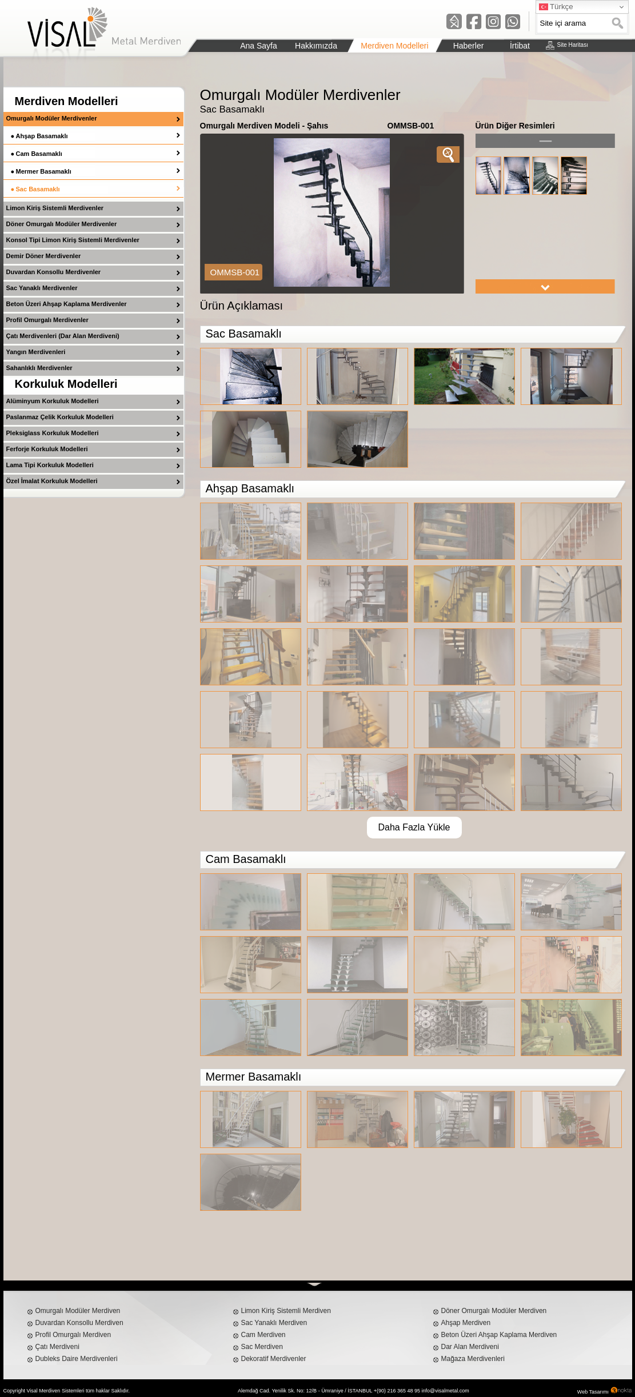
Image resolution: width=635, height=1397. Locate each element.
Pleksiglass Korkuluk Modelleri (52, 432)
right (545, 286)
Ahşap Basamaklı (42, 136)
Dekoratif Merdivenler (273, 1359)
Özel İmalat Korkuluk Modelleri (52, 480)
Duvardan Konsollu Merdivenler (53, 271)
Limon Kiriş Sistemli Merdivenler (55, 207)
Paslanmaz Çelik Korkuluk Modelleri (60, 417)
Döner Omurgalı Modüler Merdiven (494, 1311)
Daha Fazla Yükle (414, 827)
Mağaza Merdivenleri (473, 1359)
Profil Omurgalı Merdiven (73, 1335)
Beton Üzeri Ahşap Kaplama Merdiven (499, 1335)
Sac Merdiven (262, 1347)
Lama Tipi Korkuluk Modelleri (50, 464)
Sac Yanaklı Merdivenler (42, 287)
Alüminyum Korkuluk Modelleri (52, 401)
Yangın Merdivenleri (36, 351)
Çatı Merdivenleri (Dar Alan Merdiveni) (62, 335)
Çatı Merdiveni (57, 1347)
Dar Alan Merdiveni (470, 1347)
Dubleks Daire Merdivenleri (76, 1359)
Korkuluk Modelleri (66, 384)
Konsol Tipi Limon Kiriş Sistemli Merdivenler (72, 239)
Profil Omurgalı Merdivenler (47, 319)
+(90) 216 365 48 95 (397, 1391)
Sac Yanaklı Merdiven (274, 1323)
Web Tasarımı (593, 1392)
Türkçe (556, 6)
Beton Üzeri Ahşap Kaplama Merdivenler (66, 303)
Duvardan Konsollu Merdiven (79, 1323)
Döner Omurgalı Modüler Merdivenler (61, 223)
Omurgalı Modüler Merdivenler (51, 118)
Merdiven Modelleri (66, 101)
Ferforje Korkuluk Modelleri (47, 448)
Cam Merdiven (263, 1335)
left (545, 141)
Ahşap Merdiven (466, 1323)
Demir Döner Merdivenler (43, 255)
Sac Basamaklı (38, 189)
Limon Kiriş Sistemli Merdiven (286, 1311)
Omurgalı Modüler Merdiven (78, 1311)
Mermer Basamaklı (43, 171)
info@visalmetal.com (445, 1391)
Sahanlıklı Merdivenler (39, 367)
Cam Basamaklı (39, 153)
